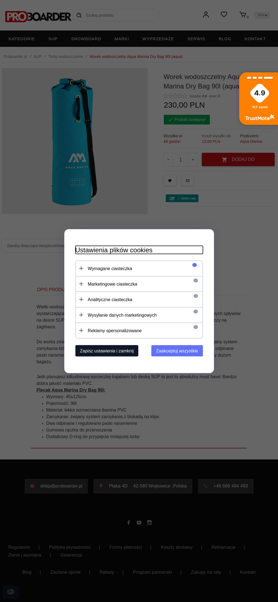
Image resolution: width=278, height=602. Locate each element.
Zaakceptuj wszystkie (177, 350)
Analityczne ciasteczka (110, 299)
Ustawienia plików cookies (114, 249)
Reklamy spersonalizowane (115, 330)
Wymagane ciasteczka (110, 268)
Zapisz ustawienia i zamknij (107, 350)
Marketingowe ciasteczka (112, 283)
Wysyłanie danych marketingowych (122, 315)
